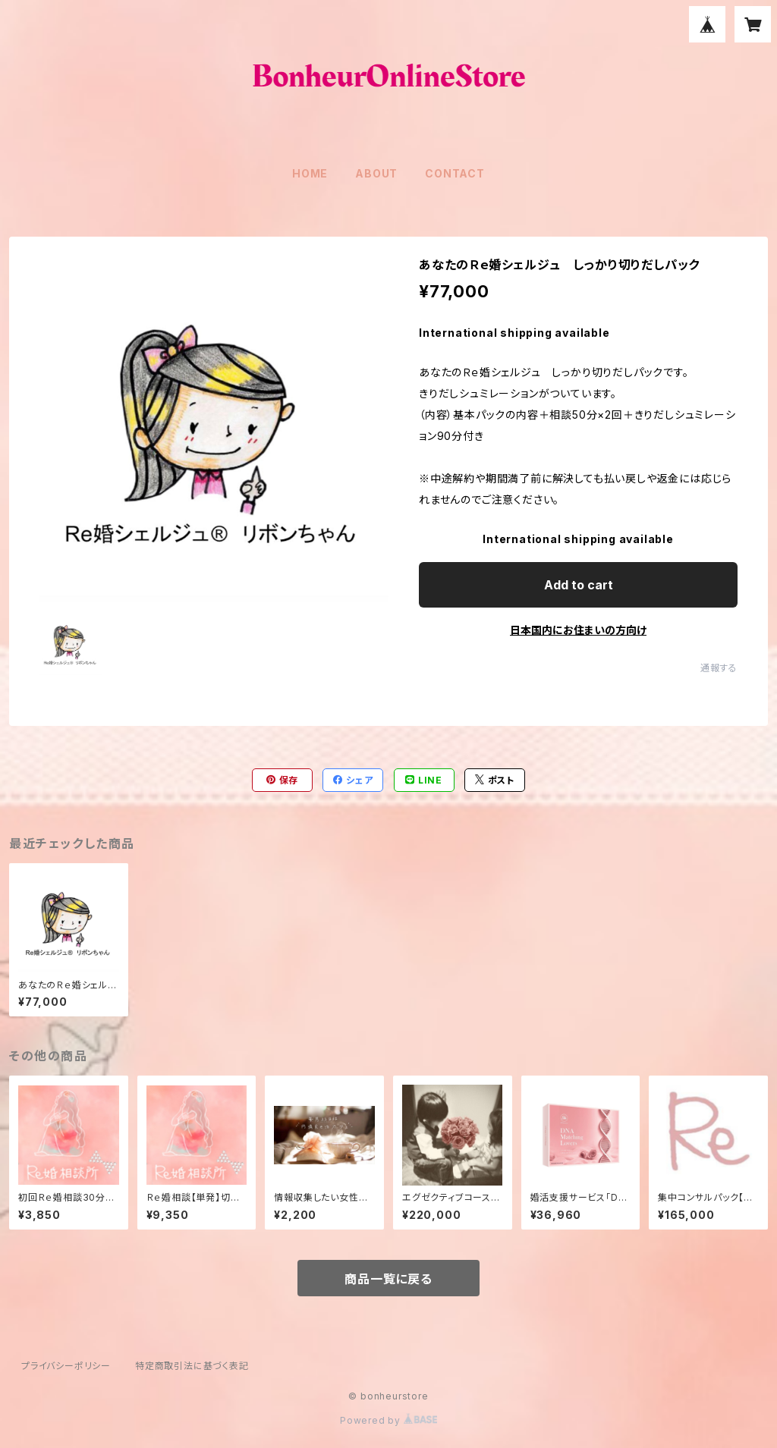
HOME (310, 173)
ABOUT (376, 173)
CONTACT (455, 173)
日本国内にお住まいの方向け (578, 629)
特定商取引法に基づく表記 (192, 1365)
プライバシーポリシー (66, 1365)
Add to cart (578, 584)
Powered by (388, 1420)
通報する (719, 668)
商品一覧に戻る (388, 1278)
